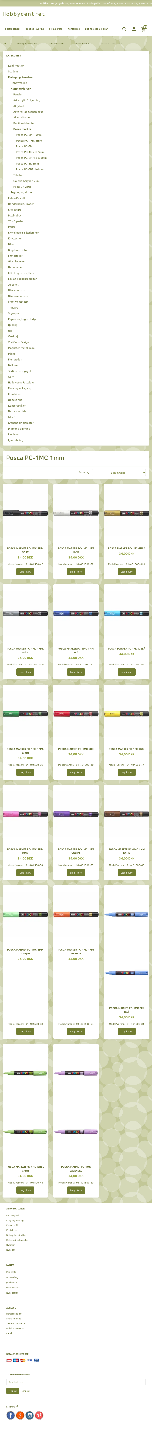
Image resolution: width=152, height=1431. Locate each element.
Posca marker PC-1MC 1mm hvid (76, 550)
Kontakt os (74, 28)
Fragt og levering (34, 28)
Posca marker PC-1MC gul (126, 749)
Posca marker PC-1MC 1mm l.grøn (25, 951)
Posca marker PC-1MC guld (126, 548)
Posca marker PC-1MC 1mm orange (76, 951)
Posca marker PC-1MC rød (76, 749)
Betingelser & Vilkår (96, 28)
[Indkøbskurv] (144, 28)
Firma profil (55, 28)
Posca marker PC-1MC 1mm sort (25, 550)
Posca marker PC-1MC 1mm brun (127, 851)
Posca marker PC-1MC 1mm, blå (76, 650)
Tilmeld (12, 1390)
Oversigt (10, 1244)
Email (9, 1333)
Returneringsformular (17, 1239)
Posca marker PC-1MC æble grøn (25, 1168)
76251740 (20, 1323)
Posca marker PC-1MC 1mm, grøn (25, 750)
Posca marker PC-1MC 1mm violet (76, 851)
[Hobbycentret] (24, 13)
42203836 (18, 1328)
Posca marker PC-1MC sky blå (126, 1010)
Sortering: (84, 472)
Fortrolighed (12, 28)
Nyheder (10, 1249)
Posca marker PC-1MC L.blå (126, 648)
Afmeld (25, 1390)
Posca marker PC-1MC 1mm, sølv (25, 650)
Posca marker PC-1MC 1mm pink (25, 851)
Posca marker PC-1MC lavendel (76, 1168)
